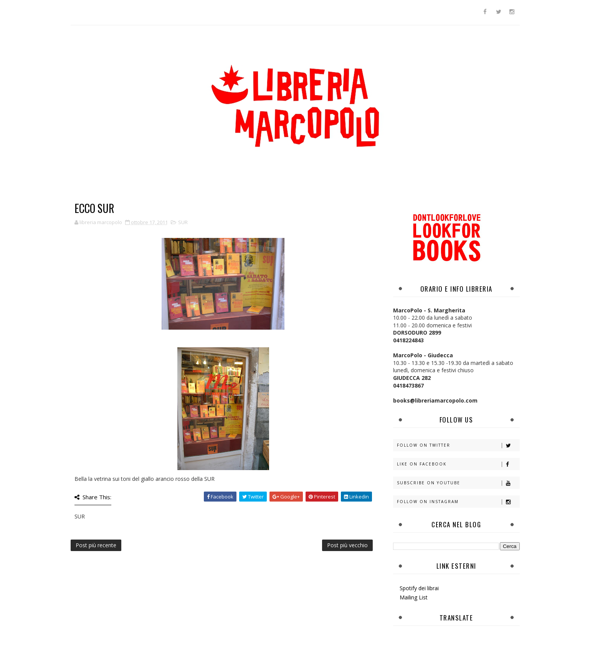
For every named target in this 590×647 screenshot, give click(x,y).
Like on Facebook (458, 464)
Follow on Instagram (458, 502)
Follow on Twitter (458, 445)
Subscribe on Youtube (458, 483)
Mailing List (414, 597)
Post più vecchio (347, 545)
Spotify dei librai (419, 588)
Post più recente (96, 545)
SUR (183, 222)
